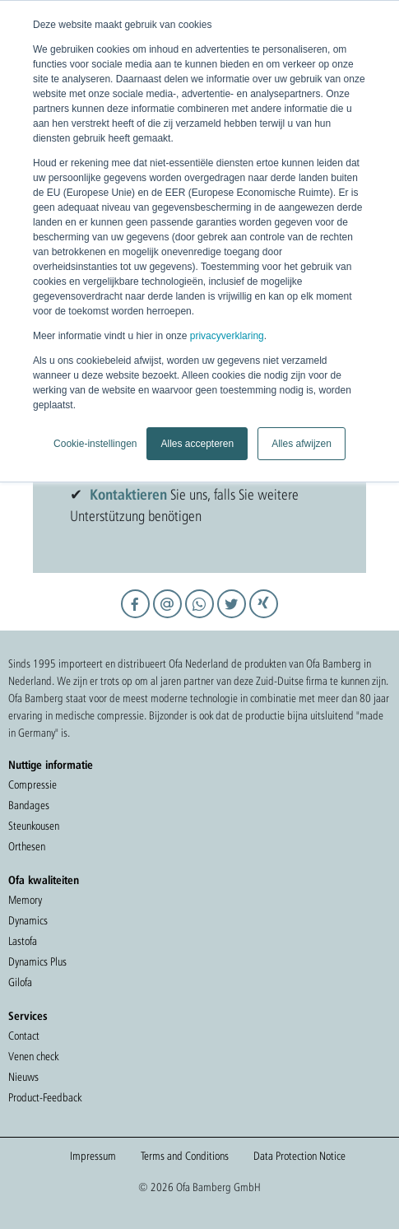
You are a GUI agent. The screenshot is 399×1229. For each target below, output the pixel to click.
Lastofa (22, 940)
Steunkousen (33, 825)
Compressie (32, 784)
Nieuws (23, 1076)
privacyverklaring (227, 336)
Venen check (33, 1056)
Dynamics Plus (37, 961)
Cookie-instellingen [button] (95, 443)
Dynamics (28, 920)
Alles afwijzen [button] (301, 443)
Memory (25, 899)
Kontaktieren (128, 494)
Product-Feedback (44, 1097)
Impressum (93, 1155)
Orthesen (26, 846)
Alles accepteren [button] (197, 443)
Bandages (28, 805)
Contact (23, 1035)
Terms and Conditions (185, 1155)
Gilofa (20, 982)
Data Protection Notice (299, 1155)
